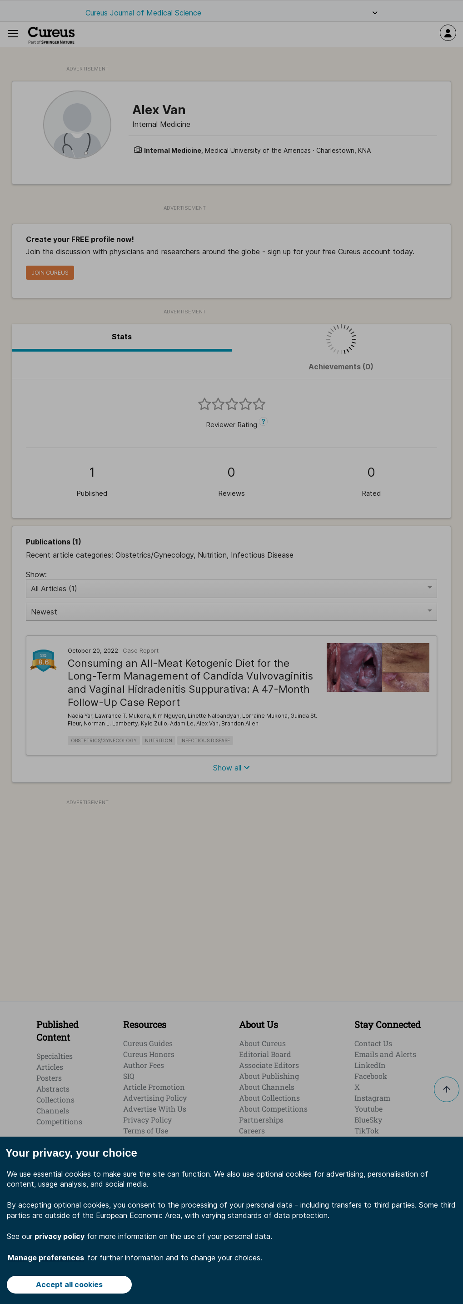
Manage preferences (46, 1257)
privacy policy (60, 1236)
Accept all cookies (69, 1284)
